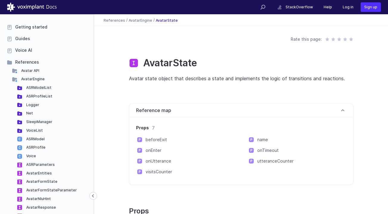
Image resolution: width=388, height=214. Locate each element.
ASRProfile (35, 147)
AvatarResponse (40, 207)
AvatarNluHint (38, 198)
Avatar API (29, 70)
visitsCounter (159, 171)
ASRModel (35, 139)
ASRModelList (38, 87)
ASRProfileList (38, 96)
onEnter (153, 150)
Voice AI (23, 50)
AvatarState (167, 20)
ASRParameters (40, 164)
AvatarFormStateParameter (51, 190)
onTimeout (268, 150)
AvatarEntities (38, 173)
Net (29, 113)
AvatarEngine (32, 79)
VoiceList (34, 130)
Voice (30, 156)
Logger (32, 105)
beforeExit (156, 139)
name (262, 139)
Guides (22, 38)
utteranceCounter (275, 160)
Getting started (31, 26)
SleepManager (38, 121)
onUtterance (158, 160)
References (27, 61)
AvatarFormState (41, 181)
